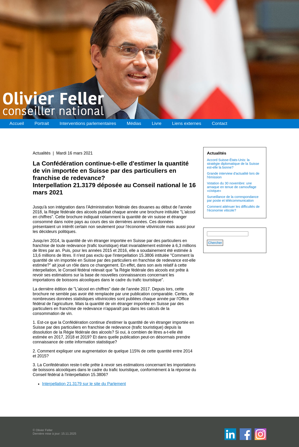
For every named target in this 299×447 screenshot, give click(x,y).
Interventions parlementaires (88, 123)
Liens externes (186, 123)
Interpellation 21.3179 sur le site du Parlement (84, 383)
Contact (219, 123)
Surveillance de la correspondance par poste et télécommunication (233, 198)
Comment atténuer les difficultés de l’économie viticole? (233, 208)
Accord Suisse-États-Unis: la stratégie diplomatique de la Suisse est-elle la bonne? (233, 163)
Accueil (17, 123)
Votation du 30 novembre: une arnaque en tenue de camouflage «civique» (231, 187)
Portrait (42, 123)
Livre (157, 123)
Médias (134, 123)
